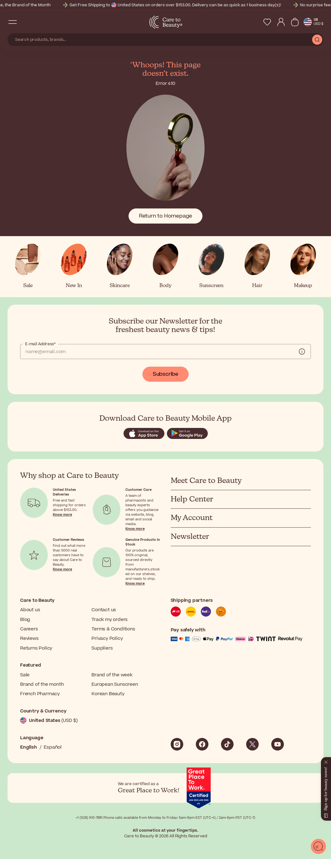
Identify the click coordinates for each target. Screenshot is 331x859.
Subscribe (165, 374)
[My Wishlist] (267, 22)
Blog (25, 619)
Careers (29, 629)
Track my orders (109, 619)
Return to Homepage (165, 216)
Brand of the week (111, 675)
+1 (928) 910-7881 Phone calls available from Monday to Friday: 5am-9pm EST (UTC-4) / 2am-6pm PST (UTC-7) (165, 817)
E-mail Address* (40, 343)
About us (30, 610)
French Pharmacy (40, 693)
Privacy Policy (107, 638)
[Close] (326, 761)
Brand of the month (41, 684)
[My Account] (281, 22)
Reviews (29, 638)
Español (53, 747)
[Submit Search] (317, 40)
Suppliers (102, 648)
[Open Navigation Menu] (13, 22)
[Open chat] (318, 846)
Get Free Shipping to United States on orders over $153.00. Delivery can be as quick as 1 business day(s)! (181, 5)
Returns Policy (36, 648)
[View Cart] (295, 22)
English (28, 747)
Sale (25, 675)
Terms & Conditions (113, 629)
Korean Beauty (107, 693)
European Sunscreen (114, 684)
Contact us (103, 610)
